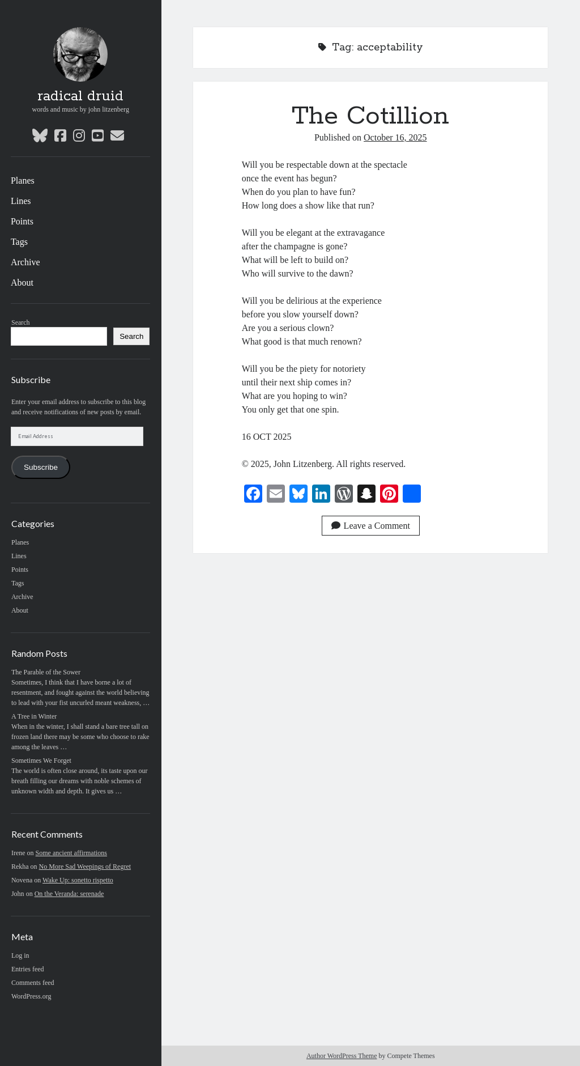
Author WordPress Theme (341, 1056)
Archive (25, 262)
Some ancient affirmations (71, 853)
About (22, 282)
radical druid (80, 96)
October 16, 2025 (395, 137)
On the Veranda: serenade (69, 894)
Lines (21, 201)
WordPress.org (31, 996)
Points (22, 221)
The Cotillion (370, 116)
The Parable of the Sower (45, 672)
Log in (20, 955)
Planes (23, 180)
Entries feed (27, 969)
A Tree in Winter (34, 716)
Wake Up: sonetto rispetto (77, 880)
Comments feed (32, 983)
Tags (19, 242)
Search (20, 322)
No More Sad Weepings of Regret (85, 866)
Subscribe (41, 467)
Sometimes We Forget (41, 761)
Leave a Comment (370, 525)
